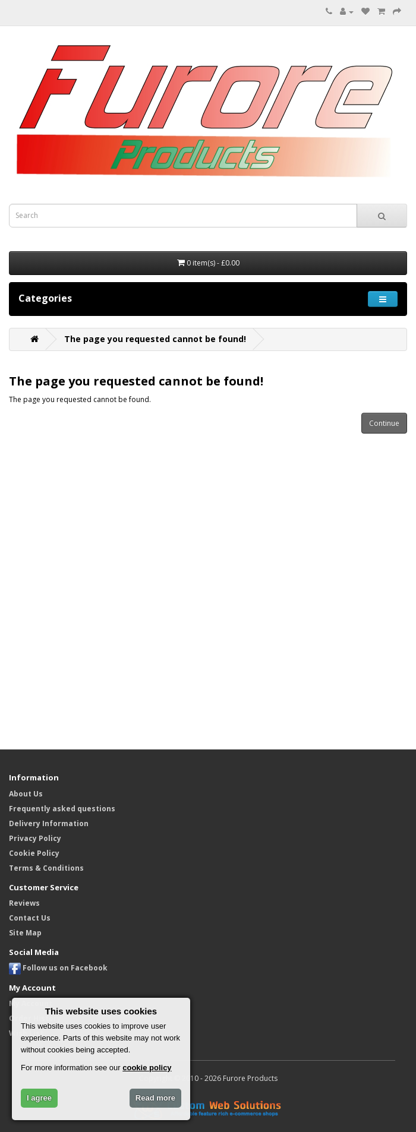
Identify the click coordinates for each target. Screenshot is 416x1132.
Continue (384, 423)
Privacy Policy (35, 838)
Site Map (25, 933)
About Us (26, 794)
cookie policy (146, 1067)
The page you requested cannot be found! (155, 338)
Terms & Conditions (46, 868)
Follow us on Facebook (58, 968)
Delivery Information (49, 823)
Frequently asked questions (62, 809)
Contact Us (30, 918)
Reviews (24, 903)
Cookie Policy (34, 853)
